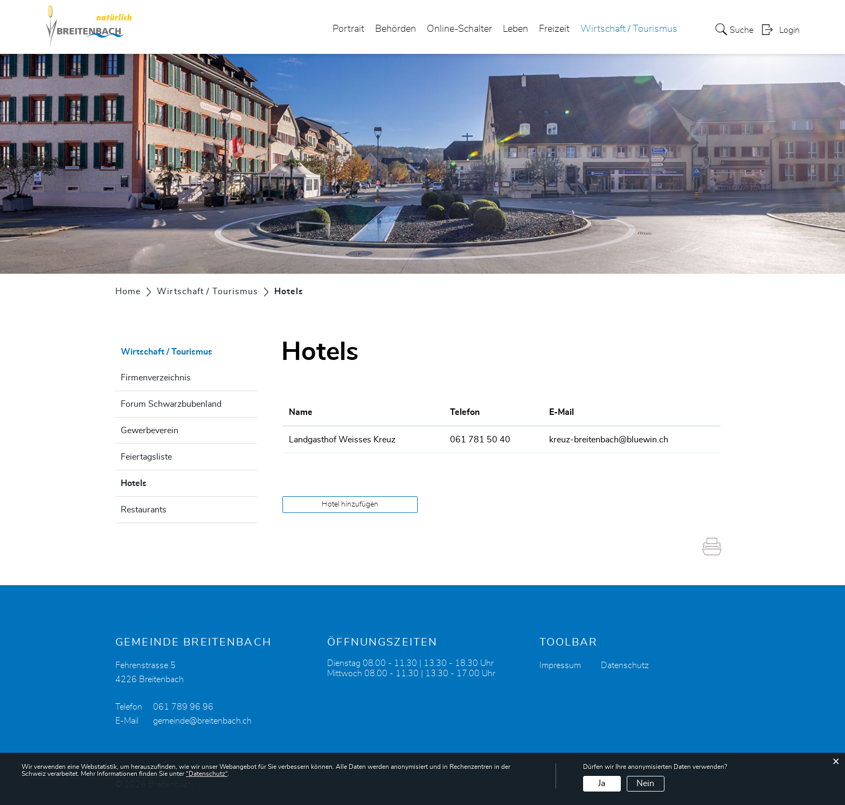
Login (789, 30)
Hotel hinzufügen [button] (350, 504)
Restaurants (144, 509)
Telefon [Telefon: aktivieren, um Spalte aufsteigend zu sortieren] (465, 412)
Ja (601, 783)
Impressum (560, 665)
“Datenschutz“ (206, 774)
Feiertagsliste (146, 457)
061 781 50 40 (480, 439)
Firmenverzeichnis (156, 377)
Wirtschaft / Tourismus (628, 29)
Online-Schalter (459, 29)
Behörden (395, 29)
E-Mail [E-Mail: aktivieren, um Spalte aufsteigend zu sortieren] (561, 412)
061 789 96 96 (183, 707)
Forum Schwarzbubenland (171, 404)
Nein (645, 783)
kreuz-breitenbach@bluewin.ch (608, 439)
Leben (515, 29)
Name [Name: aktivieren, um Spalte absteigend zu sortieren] (301, 412)
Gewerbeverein (149, 430)
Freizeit (554, 29)
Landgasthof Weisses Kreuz (342, 439)
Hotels (160, 482)
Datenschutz (625, 665)
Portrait (348, 29)
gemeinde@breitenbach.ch (202, 721)
